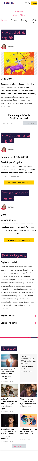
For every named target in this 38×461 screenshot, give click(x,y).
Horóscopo (19, 11)
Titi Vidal (10, 46)
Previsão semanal (14, 21)
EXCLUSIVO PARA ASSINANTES (19, 182)
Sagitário (19, 14)
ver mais (19, 446)
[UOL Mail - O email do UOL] (26, 3)
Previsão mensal (24, 21)
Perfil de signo (34, 21)
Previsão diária (4, 21)
